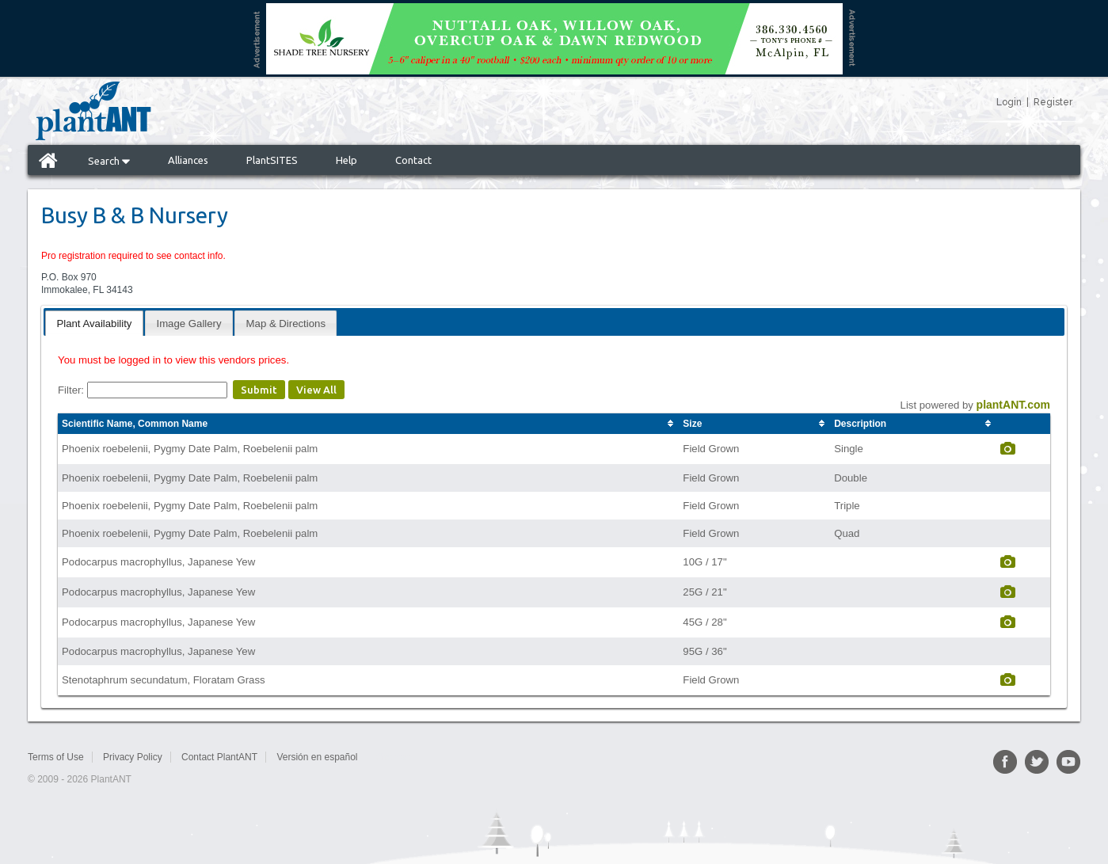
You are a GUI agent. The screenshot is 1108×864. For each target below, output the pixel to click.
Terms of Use (56, 757)
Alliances (188, 160)
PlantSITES (272, 160)
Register (1053, 102)
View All (316, 389)
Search (109, 160)
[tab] (94, 322)
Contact (413, 160)
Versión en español (316, 757)
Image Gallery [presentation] (188, 323)
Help (346, 160)
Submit (259, 389)
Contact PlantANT (219, 757)
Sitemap (393, 757)
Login (1009, 102)
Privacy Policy (132, 757)
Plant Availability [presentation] (93, 323)
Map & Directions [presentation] (286, 323)
